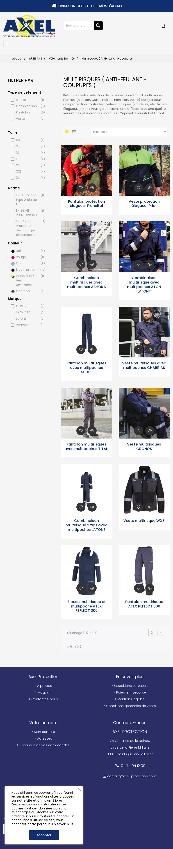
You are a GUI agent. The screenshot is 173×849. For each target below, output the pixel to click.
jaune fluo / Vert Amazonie (27, 280)
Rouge (27, 256)
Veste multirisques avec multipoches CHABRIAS (144, 365)
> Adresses (43, 738)
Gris (27, 263)
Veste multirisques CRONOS (144, 446)
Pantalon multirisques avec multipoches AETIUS (86, 367)
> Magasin (43, 692)
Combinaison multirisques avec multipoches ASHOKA (86, 282)
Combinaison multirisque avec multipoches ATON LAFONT (144, 284)
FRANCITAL (27, 312)
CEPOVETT (27, 305)
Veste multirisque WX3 (144, 520)
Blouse (27, 99)
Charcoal (27, 290)
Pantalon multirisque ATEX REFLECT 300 (144, 603)
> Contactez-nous (43, 698)
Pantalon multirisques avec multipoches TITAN (86, 446)
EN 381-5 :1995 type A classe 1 (27, 199)
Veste (27, 118)
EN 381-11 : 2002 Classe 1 (27, 212)
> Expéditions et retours (129, 685)
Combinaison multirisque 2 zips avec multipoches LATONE (86, 525)
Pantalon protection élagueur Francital (86, 203)
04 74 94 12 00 (133, 765)
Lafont (27, 318)
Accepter (44, 835)
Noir (27, 250)
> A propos (43, 685)
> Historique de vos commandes (43, 745)
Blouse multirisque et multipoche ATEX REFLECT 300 (86, 606)
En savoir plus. (63, 824)
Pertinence (130, 131)
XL (27, 164)
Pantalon (27, 112)
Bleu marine (27, 269)
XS (27, 139)
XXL (27, 171)
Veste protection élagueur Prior (144, 203)
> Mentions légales (130, 698)
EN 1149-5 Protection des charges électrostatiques (27, 228)
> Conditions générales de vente (130, 705)
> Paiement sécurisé (130, 692)
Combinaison (27, 105)
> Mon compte (43, 731)
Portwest (27, 324)
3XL (27, 177)
